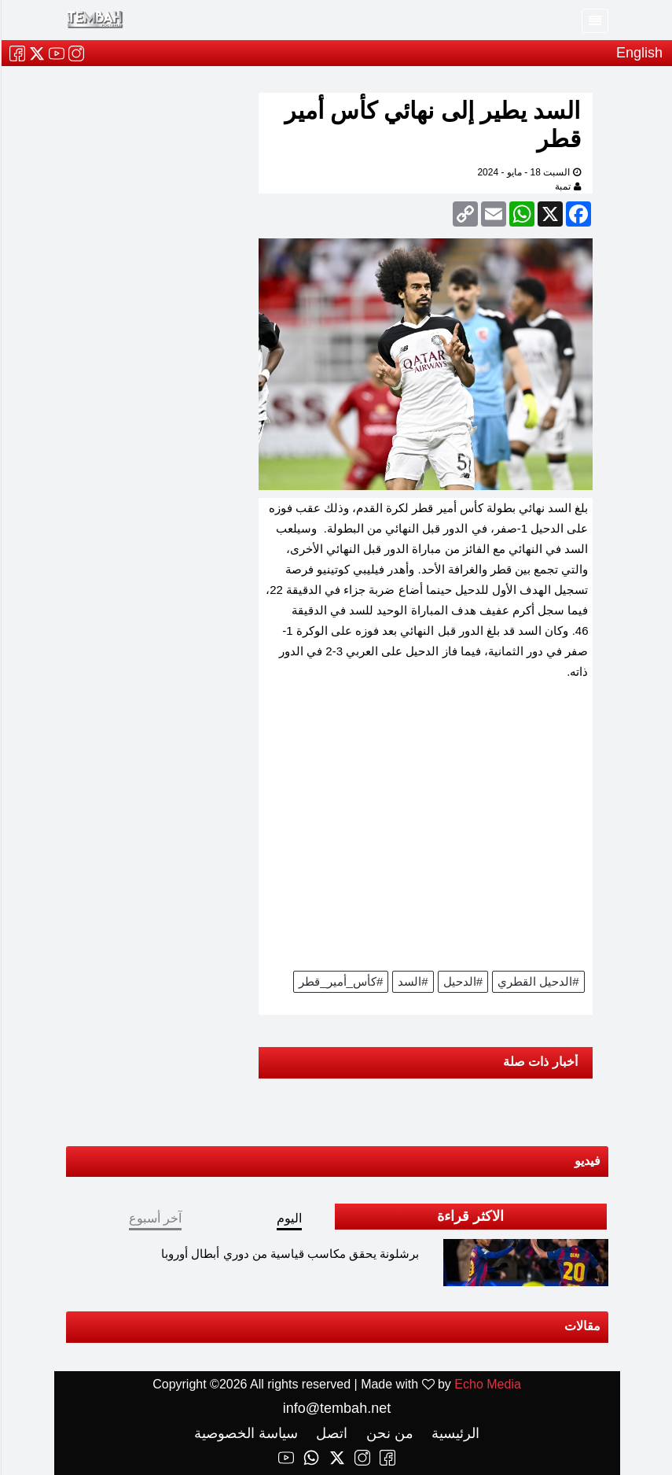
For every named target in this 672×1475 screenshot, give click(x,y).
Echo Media (487, 1384)
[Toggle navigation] (594, 21)
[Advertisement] (425, 831)
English (638, 53)
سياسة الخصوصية (245, 1433)
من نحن (387, 1433)
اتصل (329, 1433)
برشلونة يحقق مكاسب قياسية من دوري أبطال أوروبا (289, 1253)
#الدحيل (462, 981)
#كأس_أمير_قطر (340, 981)
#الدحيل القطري (537, 981)
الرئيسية (453, 1433)
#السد (412, 981)
